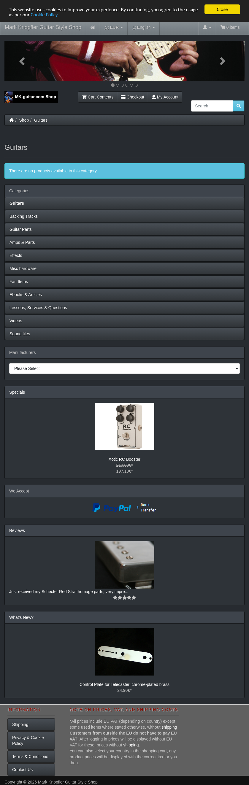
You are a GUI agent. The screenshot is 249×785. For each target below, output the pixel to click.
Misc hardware (23, 268)
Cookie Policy (44, 15)
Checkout (132, 97)
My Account (165, 97)
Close (222, 9)
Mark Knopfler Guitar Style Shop (43, 27)
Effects (15, 255)
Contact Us (22, 769)
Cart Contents (97, 97)
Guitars (40, 120)
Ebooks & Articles (25, 294)
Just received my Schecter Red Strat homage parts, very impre (67, 591)
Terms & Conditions (30, 756)
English (143, 27)
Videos (15, 320)
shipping (169, 727)
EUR (114, 27)
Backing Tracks (23, 216)
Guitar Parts (20, 229)
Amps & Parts (22, 242)
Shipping (20, 724)
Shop (24, 120)
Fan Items (18, 281)
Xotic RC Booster (124, 459)
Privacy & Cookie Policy (28, 740)
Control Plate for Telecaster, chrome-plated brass (124, 684)
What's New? (21, 617)
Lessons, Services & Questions (38, 307)
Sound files (19, 333)
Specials (17, 392)
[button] (22, 61)
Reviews (17, 530)
